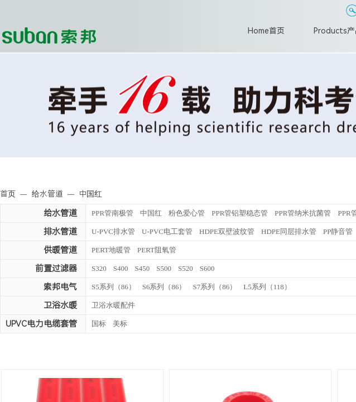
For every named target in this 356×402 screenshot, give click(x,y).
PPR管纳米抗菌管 (303, 213)
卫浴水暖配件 (113, 305)
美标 (120, 323)
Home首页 (266, 30)
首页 (8, 193)
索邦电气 (60, 287)
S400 (120, 268)
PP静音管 (338, 231)
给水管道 (60, 213)
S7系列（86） (215, 287)
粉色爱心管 (187, 213)
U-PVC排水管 (113, 231)
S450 (142, 268)
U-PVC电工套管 (167, 231)
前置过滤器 (56, 269)
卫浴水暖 (60, 305)
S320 (99, 268)
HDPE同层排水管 (288, 231)
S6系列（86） (164, 287)
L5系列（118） (267, 287)
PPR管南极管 (112, 213)
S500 (163, 268)
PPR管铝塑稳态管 (239, 213)
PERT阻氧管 (156, 250)
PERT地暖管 (111, 250)
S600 (207, 268)
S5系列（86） (114, 287)
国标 (99, 323)
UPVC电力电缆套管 (41, 324)
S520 (185, 268)
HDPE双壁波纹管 (226, 231)
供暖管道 (60, 250)
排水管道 (60, 232)
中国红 (151, 213)
